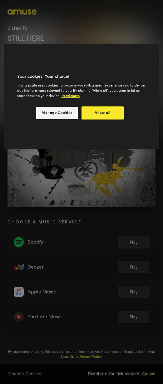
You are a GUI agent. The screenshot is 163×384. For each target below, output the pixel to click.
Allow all (103, 112)
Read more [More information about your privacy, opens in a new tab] (71, 96)
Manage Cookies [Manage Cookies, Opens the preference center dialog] (57, 112)
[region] (81, 96)
